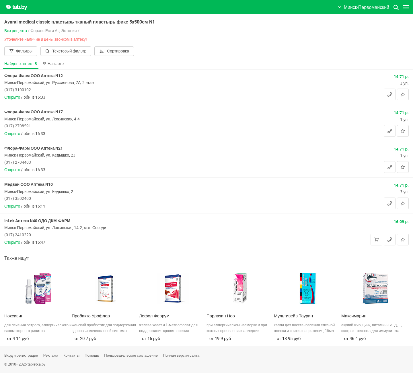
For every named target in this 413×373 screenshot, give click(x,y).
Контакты (71, 355)
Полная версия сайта (181, 355)
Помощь (92, 355)
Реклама (50, 355)
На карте (53, 63)
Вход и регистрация (21, 355)
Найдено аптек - (20, 63)
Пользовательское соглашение (131, 355)
